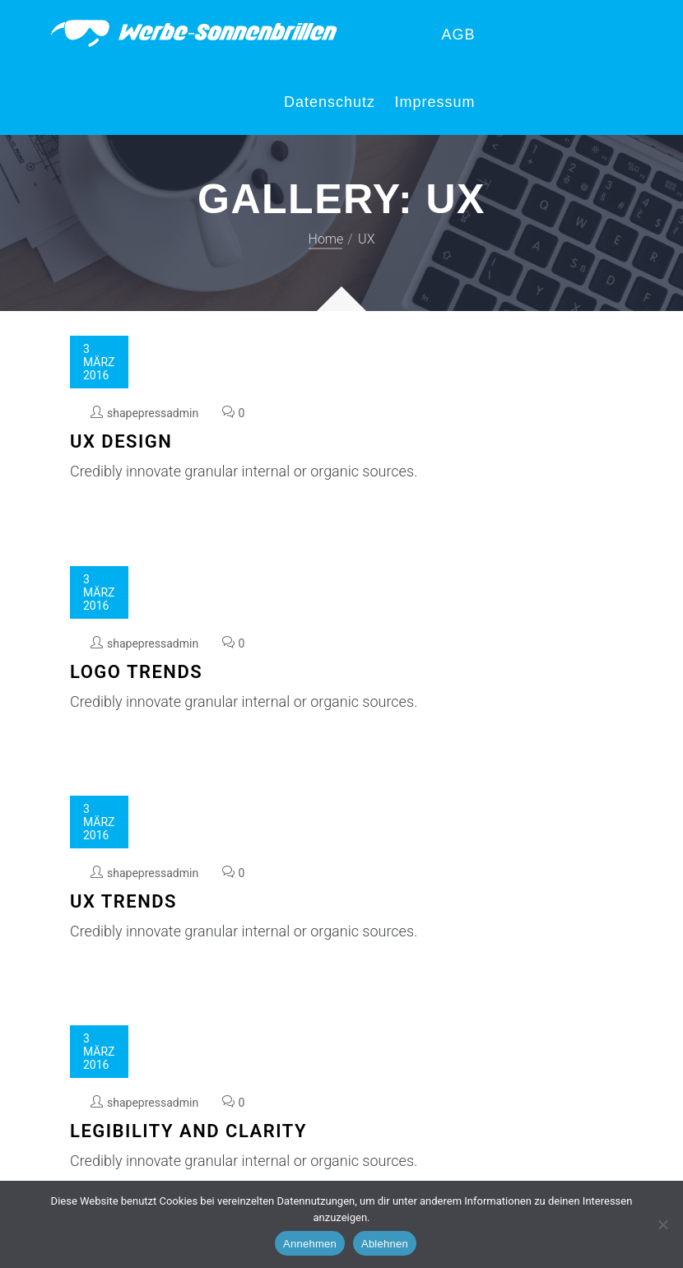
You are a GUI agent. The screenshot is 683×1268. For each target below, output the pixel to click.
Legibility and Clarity (188, 1131)
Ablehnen (384, 1244)
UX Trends (123, 901)
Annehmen (310, 1244)
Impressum (434, 102)
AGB (458, 34)
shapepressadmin (152, 413)
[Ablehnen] (662, 1224)
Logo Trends (136, 672)
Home (326, 239)
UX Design (121, 441)
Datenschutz (329, 102)
